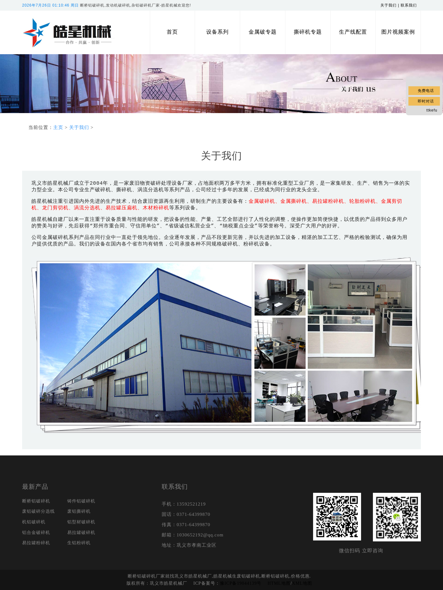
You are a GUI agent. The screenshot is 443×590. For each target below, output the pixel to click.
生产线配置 (353, 32)
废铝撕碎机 (79, 511)
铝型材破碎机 (81, 522)
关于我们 (79, 127)
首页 (172, 32)
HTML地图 (279, 583)
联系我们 (411, 5)
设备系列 (217, 32)
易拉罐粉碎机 (36, 542)
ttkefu (431, 110)
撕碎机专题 (308, 32)
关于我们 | (390, 5)
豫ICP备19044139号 (241, 583)
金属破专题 (263, 32)
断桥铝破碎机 (36, 501)
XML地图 (302, 583)
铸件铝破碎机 (81, 501)
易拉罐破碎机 (81, 532)
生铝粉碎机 (79, 542)
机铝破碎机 (33, 522)
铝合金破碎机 (36, 532)
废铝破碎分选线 (38, 511)
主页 (58, 127)
